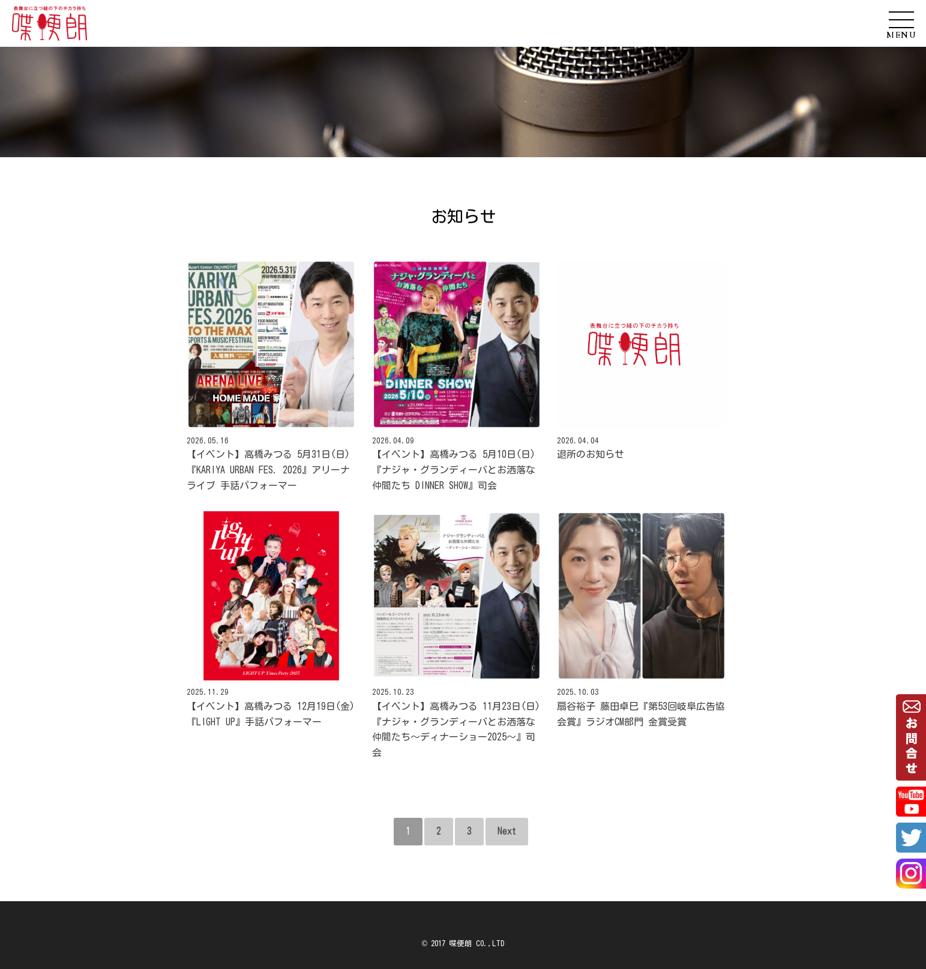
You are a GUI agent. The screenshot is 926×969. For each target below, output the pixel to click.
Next (507, 831)
